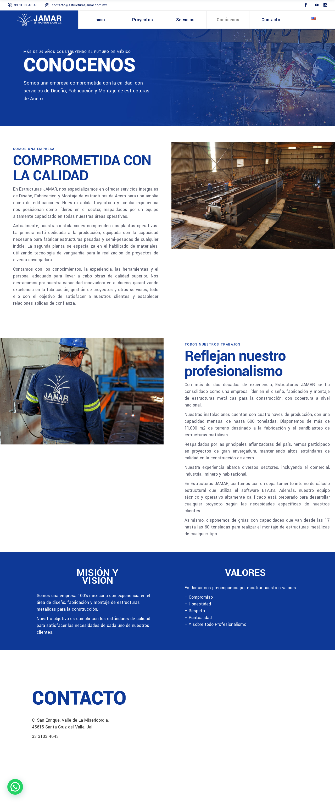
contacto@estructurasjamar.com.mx (79, 5)
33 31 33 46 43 (25, 5)
